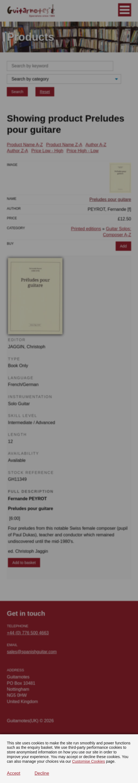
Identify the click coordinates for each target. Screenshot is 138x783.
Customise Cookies (88, 761)
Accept (13, 773)
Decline (42, 773)
